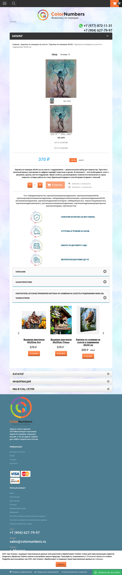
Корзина (13, 505)
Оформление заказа (18, 508)
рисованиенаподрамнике (26, 201)
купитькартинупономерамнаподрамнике (34, 198)
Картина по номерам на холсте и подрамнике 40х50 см (88, 342)
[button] (107, 572)
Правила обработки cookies (21, 524)
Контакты (14, 463)
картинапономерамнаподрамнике (61, 196)
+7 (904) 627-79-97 (25, 533)
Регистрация (15, 497)
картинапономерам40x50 (87, 196)
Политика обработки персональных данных (28, 516)
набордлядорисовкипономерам (66, 198)
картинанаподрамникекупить (28, 203)
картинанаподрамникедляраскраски (90, 203)
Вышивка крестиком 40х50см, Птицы (61, 341)
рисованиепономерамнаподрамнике (57, 203)
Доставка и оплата (17, 452)
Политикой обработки (96, 556)
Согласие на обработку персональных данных (28, 520)
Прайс (12, 456)
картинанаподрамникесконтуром (52, 201)
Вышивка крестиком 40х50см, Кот (34, 341)
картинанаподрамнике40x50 (92, 198)
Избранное (14, 512)
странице (99, 559)
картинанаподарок (54, 206)
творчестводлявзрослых (95, 201)
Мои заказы (15, 501)
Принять (61, 564)
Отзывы (63, 54)
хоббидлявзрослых (75, 201)
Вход (12, 493)
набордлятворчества (37, 196)
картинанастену (69, 206)
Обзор (54, 54)
